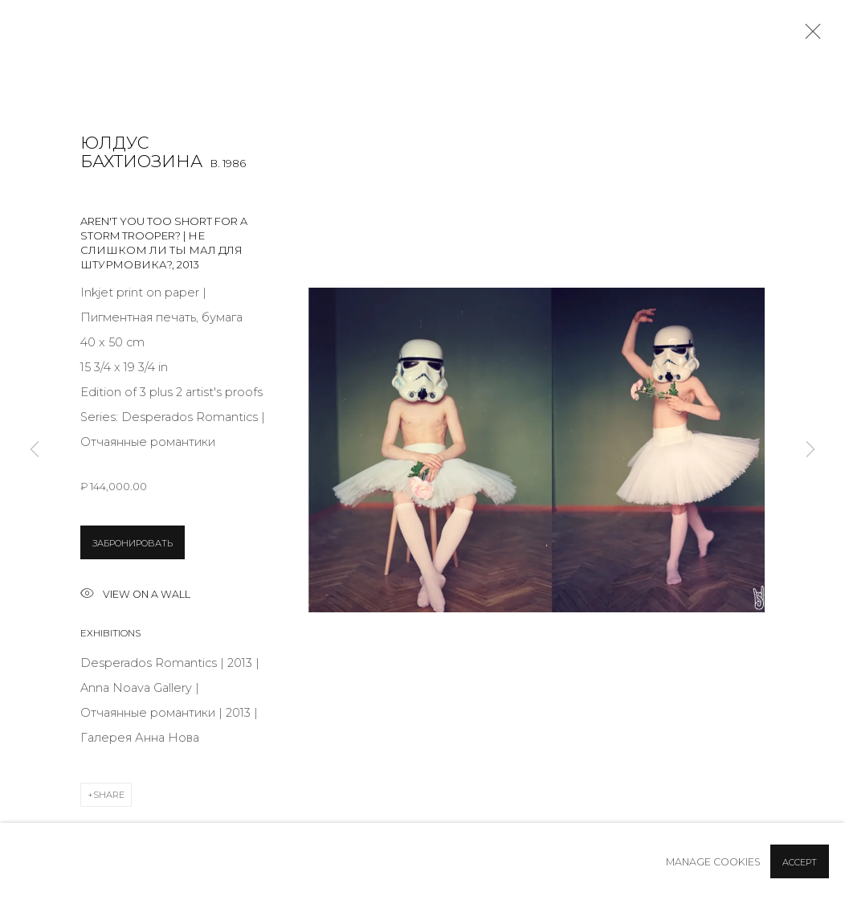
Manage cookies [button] (713, 862)
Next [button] (810, 450)
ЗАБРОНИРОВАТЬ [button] (132, 543)
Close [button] (809, 36)
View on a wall (135, 595)
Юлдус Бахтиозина (141, 152)
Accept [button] (799, 862)
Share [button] (109, 794)
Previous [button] (34, 450)
